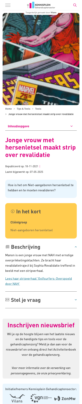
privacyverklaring (59, 373)
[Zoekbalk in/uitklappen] (75, 5)
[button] (41, 247)
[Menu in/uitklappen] (8, 5)
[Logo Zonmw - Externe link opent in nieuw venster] (65, 398)
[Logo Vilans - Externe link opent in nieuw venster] (17, 398)
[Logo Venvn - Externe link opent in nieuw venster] (41, 398)
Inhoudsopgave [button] (18, 126)
